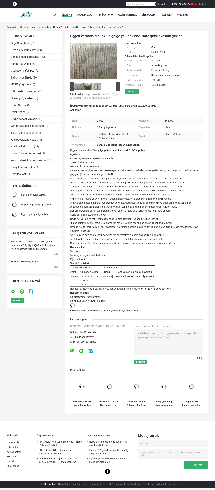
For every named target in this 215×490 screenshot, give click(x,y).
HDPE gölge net (20, 84)
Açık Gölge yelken (108, 310)
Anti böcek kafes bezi (23, 139)
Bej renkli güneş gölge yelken (36, 204)
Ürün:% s (67, 14)
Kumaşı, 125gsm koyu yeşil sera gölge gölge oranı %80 (109, 452)
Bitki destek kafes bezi (24, 91)
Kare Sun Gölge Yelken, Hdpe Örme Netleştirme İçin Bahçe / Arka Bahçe (136, 403)
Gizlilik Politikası (47, 484)
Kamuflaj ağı (18, 174)
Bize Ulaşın (148, 14)
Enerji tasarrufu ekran (23, 167)
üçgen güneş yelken (87, 310)
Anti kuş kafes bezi (22, 146)
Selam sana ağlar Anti (24, 132)
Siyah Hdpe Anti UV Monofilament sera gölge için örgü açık (109, 460)
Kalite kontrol (127, 14)
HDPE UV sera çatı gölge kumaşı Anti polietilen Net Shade (108, 443)
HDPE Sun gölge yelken (33, 194)
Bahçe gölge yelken (129, 310)
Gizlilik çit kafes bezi (23, 70)
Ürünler (24, 27)
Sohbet (130, 91)
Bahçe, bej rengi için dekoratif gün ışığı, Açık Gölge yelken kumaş (164, 403)
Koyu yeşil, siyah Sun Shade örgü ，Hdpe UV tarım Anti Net (60, 443)
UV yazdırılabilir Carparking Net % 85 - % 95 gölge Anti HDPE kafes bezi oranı (60, 460)
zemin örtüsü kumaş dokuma (28, 160)
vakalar (182, 14)
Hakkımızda (84, 14)
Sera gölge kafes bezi (23, 50)
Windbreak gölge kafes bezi (27, 125)
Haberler (166, 14)
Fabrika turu (105, 14)
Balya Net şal (19, 105)
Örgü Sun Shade (20, 43)
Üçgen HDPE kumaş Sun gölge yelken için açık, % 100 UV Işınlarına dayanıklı (191, 403)
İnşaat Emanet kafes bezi (26, 153)
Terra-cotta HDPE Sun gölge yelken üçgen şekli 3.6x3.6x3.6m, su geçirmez (82, 403)
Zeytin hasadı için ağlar (24, 119)
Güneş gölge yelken (41, 27)
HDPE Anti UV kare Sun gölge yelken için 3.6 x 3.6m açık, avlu (109, 403)
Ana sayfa (12, 27)
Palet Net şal (18, 112)
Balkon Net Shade (21, 77)
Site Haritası (13, 466)
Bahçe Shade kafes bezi (25, 56)
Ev (55, 14)
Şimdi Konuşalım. (181, 4)
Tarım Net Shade (21, 63)
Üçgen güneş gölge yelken (35, 214)
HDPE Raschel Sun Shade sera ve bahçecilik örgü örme (56, 452)
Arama (160, 4)
